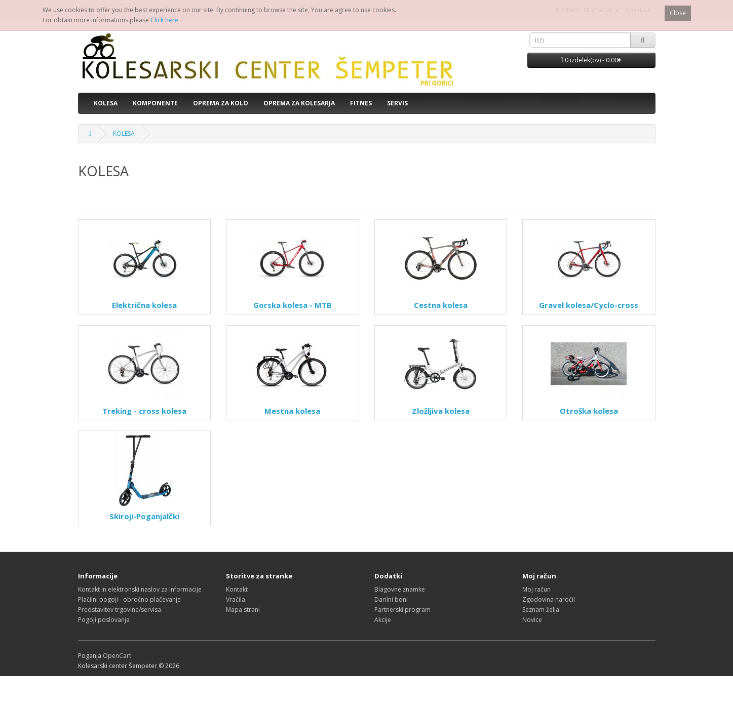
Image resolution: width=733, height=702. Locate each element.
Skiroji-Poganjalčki (144, 516)
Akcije (382, 619)
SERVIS (397, 103)
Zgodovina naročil (548, 599)
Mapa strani (243, 609)
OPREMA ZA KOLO (220, 103)
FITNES (361, 103)
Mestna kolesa (292, 411)
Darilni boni (391, 599)
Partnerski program (402, 609)
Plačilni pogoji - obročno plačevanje (129, 599)
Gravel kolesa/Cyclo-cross (588, 305)
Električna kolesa (144, 305)
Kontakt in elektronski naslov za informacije (140, 589)
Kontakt (237, 589)
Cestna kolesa (441, 305)
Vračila (235, 599)
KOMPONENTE (155, 103)
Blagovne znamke (399, 589)
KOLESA (106, 103)
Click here (164, 20)
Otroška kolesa (589, 411)
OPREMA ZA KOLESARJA (299, 103)
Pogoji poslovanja (104, 619)
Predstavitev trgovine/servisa (119, 609)
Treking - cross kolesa (144, 411)
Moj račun (536, 589)
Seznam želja (540, 609)
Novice (532, 619)
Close (678, 13)
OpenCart (117, 655)
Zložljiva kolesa (441, 411)
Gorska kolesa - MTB (292, 305)
